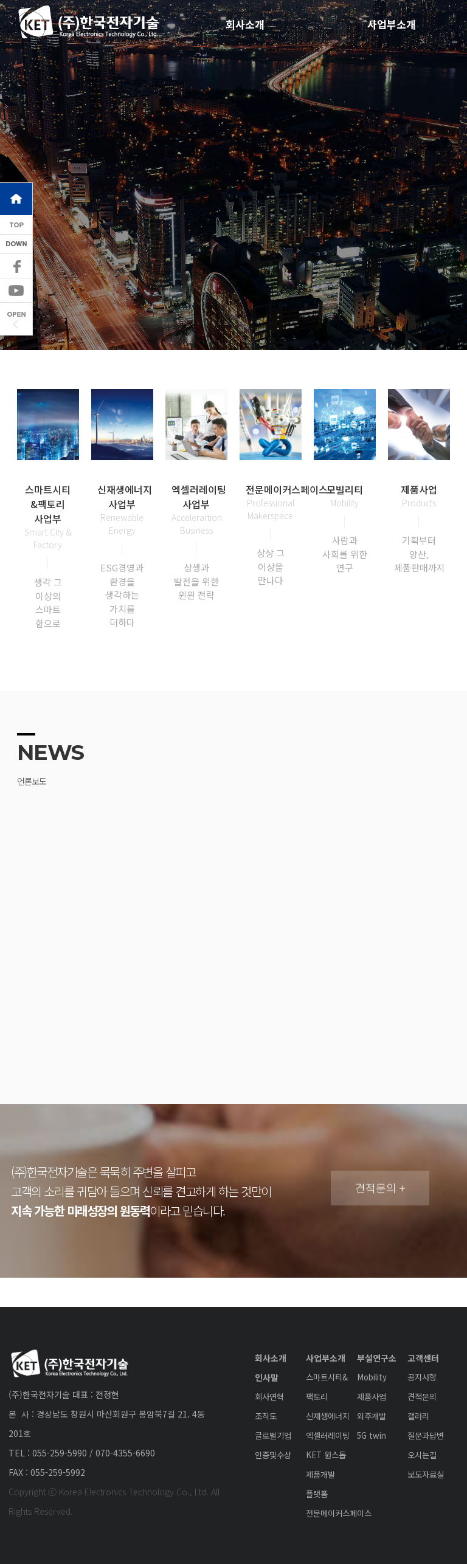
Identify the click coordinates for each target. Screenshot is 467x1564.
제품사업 (371, 1396)
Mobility (372, 1377)
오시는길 (422, 1455)
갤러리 (418, 1416)
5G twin (371, 1435)
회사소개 (245, 24)
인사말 (266, 1377)
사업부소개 (325, 1358)
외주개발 (371, 1416)
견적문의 (422, 1396)
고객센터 (423, 1358)
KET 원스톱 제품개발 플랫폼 (326, 1474)
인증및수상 (273, 1455)
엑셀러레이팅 (328, 1435)
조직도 (266, 1416)
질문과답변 (425, 1435)
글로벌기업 (273, 1435)
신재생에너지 (328, 1416)
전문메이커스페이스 (339, 1513)
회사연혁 (269, 1396)
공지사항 (422, 1377)
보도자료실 (425, 1474)
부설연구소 (376, 1358)
